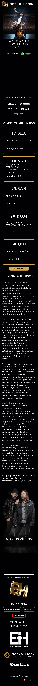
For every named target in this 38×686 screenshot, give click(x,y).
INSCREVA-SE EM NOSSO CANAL (19, 578)
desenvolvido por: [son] (19, 680)
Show (23, 626)
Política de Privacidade (19, 676)
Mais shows (19, 268)
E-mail (14, 626)
